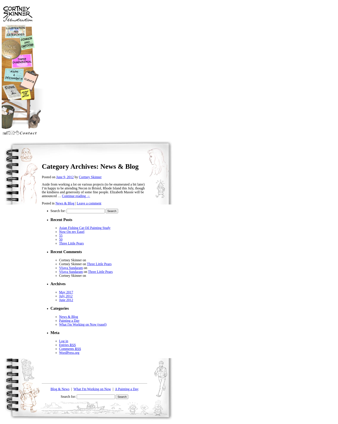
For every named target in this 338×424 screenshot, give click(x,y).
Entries (67, 345)
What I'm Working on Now (92, 389)
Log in (63, 341)
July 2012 (66, 296)
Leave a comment (89, 203)
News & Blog (64, 203)
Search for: (58, 211)
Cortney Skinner (90, 177)
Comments (70, 349)
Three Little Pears (71, 243)
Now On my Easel (71, 232)
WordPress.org (69, 352)
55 (61, 235)
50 (61, 239)
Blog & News (59, 389)
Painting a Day (69, 320)
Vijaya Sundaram (71, 268)
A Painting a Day (127, 389)
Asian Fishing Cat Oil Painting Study (85, 228)
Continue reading (76, 196)
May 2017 (66, 292)
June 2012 (66, 300)
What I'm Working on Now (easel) (82, 324)
